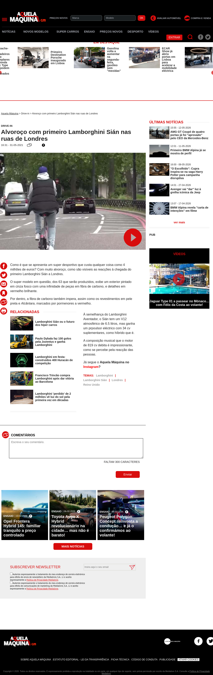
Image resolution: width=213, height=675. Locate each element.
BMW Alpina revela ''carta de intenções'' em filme (189, 209)
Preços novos (111, 31)
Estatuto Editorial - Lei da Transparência (81, 659)
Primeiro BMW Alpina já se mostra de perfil (188, 152)
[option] (42, 57)
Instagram (90, 366)
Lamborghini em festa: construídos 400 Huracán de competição (54, 360)
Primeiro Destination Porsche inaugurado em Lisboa (58, 57)
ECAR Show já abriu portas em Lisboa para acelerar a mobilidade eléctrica (169, 59)
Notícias (10, 31)
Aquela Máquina (9, 113)
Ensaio (89, 31)
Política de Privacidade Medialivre (42, 579)
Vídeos (153, 31)
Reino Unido (91, 384)
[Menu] (4, 19)
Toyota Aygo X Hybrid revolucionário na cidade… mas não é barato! (70, 525)
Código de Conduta (144, 659)
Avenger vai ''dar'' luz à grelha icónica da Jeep (185, 191)
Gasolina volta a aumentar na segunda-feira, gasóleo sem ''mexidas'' (114, 59)
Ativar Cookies (189, 659)
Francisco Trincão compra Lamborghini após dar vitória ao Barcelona (54, 378)
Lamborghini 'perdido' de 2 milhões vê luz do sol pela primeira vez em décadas (53, 397)
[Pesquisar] (190, 37)
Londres (117, 380)
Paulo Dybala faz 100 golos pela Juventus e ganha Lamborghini (53, 341)
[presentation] (105, 580)
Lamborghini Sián (95, 380)
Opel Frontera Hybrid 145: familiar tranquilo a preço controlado (22, 528)
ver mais (179, 222)
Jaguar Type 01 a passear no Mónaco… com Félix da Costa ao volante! (179, 303)
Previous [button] (152, 280)
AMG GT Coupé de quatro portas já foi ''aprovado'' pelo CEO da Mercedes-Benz (189, 135)
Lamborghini (104, 375)
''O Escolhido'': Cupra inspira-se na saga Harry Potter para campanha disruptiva (186, 173)
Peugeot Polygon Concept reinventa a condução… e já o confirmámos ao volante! (118, 525)
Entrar (174, 37)
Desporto (135, 31)
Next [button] (206, 280)
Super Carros (67, 31)
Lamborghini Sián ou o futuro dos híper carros (54, 323)
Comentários (23, 435)
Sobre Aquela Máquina (36, 659)
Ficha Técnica (120, 659)
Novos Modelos (37, 31)
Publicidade (168, 659)
